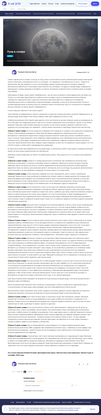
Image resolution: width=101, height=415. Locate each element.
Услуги (44, 4)
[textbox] (49, 384)
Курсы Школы (35, 4)
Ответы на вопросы (67, 4)
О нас (57, 4)
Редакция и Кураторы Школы (27, 72)
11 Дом (5, 9)
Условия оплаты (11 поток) (82, 400)
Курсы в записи (67, 400)
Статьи (50, 4)
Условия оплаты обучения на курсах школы (46, 400)
